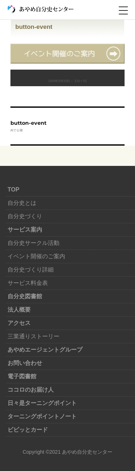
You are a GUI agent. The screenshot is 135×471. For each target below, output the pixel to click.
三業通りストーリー (33, 336)
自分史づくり (25, 216)
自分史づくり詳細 (31, 270)
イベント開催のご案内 (36, 256)
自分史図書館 (25, 296)
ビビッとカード (28, 430)
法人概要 (19, 310)
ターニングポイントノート (42, 416)
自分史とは (22, 203)
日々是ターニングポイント (42, 403)
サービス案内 (25, 229)
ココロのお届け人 (31, 390)
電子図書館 (22, 376)
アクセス (19, 323)
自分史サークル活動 (33, 243)
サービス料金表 (28, 283)
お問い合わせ (25, 363)
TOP (13, 189)
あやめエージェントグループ (45, 350)
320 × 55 (81, 81)
